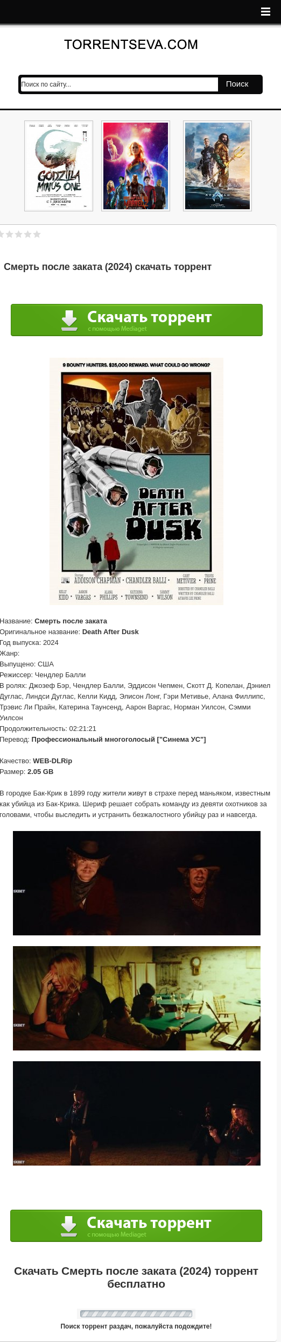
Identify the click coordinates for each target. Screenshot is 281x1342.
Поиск (237, 83)
